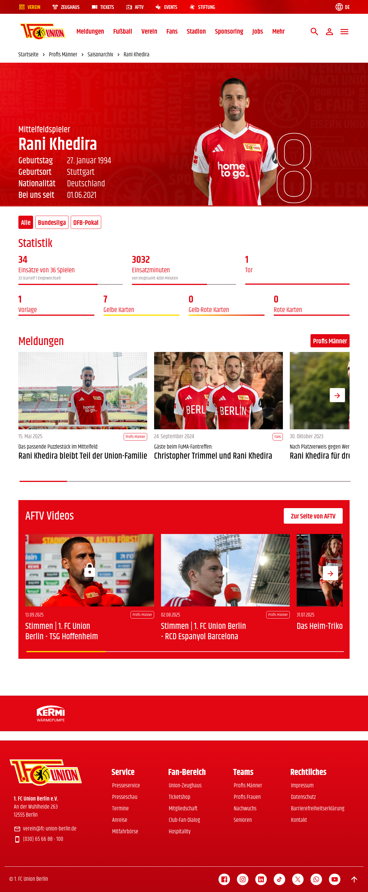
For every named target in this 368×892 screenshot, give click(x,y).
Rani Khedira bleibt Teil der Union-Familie (82, 456)
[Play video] (225, 570)
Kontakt (299, 820)
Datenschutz (303, 797)
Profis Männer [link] (67, 55)
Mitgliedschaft (183, 808)
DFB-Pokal (86, 223)
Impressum (302, 785)
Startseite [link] (32, 55)
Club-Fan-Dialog (184, 820)
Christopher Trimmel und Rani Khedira (213, 456)
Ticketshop (179, 797)
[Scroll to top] (354, 879)
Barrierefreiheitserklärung (317, 808)
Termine (120, 808)
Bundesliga (52, 223)
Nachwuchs (245, 808)
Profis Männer (330, 341)
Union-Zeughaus (185, 785)
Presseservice (126, 785)
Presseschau (124, 797)
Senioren (243, 820)
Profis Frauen (247, 797)
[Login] (89, 570)
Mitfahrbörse (125, 831)
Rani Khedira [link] (137, 55)
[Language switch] (342, 7)
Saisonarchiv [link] (104, 55)
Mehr (278, 31)
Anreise (119, 820)
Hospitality (180, 831)
